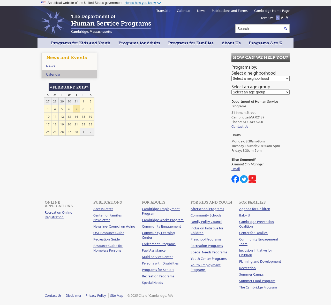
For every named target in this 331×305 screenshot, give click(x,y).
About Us (231, 43)
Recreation (247, 268)
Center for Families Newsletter (107, 217)
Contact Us (239, 126)
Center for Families (253, 232)
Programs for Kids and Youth (80, 43)
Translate (163, 10)
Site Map (116, 295)
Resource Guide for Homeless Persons (108, 248)
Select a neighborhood (253, 73)
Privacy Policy (96, 295)
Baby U (244, 215)
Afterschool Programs (207, 208)
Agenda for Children (254, 208)
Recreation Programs (158, 276)
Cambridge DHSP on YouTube (252, 179)
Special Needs (152, 282)
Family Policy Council (206, 221)
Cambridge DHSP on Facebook (235, 179)
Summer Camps (251, 274)
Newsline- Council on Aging (114, 226)
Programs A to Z (265, 43)
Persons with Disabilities (160, 263)
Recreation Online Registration (58, 214)
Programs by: (244, 67)
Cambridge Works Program (163, 220)
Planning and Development (260, 261)
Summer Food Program (257, 280)
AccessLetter (103, 208)
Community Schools (206, 215)
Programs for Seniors (158, 269)
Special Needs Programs (209, 252)
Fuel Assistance (154, 250)
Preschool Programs (206, 239)
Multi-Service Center (157, 256)
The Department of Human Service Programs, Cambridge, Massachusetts (96, 22)
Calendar (53, 74)
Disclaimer (73, 295)
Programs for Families (191, 43)
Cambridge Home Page (272, 10)
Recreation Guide (106, 239)
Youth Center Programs (209, 258)
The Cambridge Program (258, 287)
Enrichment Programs (159, 244)
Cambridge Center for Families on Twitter (244, 179)
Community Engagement (161, 226)
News (50, 65)
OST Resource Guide (108, 232)
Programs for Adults (139, 43)
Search (285, 28)
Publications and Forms (230, 10)
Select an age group (250, 87)
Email (235, 168)
